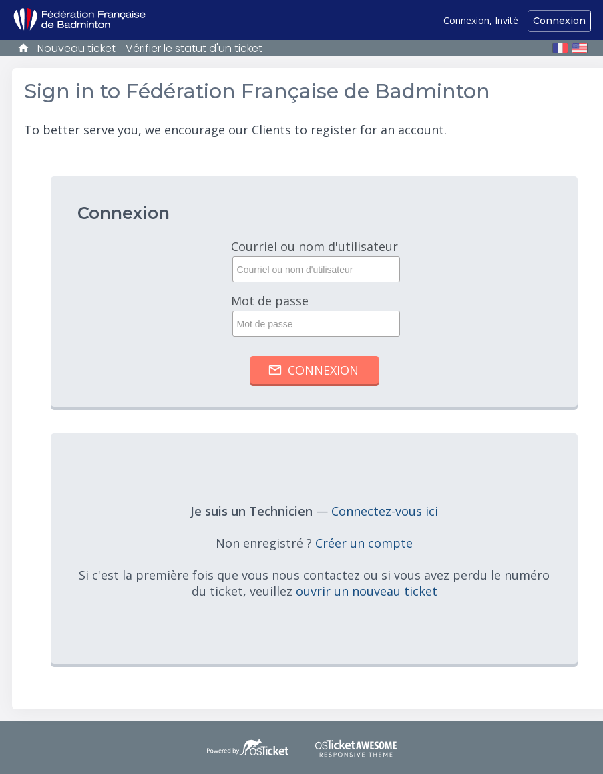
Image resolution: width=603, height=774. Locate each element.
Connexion (559, 21)
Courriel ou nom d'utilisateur (314, 260)
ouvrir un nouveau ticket (366, 591)
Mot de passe (314, 315)
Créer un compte (364, 543)
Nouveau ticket (76, 48)
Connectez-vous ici (384, 511)
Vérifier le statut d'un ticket (194, 48)
